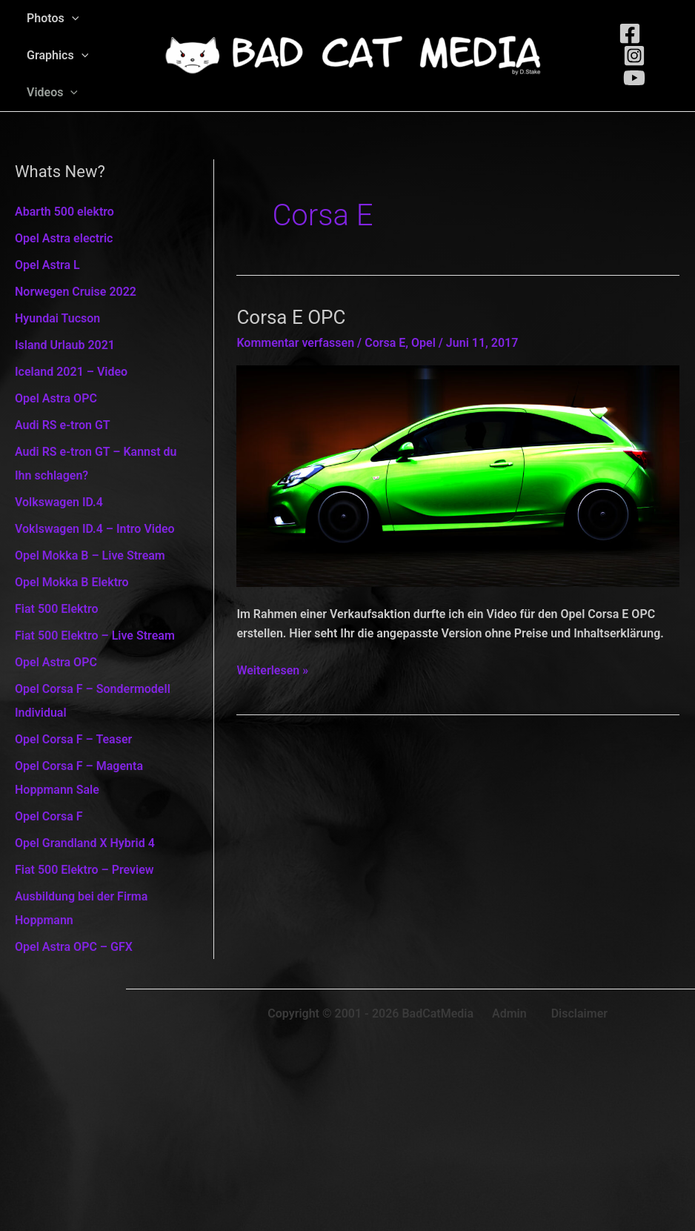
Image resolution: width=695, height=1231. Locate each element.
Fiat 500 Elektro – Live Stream (95, 635)
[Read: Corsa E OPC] (457, 475)
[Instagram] (634, 55)
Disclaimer (579, 1013)
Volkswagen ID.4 (59, 502)
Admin (509, 1013)
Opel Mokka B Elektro (72, 582)
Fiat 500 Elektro (57, 609)
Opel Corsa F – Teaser (73, 739)
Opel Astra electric (64, 238)
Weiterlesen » (272, 670)
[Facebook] (630, 33)
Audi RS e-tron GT (62, 425)
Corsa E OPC (290, 317)
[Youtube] (634, 78)
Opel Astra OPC (56, 398)
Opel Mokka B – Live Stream (90, 555)
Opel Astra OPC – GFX (74, 947)
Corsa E (385, 343)
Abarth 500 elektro (64, 212)
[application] (71, 18)
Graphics (57, 55)
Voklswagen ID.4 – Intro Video (95, 529)
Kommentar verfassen (295, 343)
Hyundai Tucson (57, 318)
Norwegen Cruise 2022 (75, 292)
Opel (423, 343)
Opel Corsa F (49, 816)
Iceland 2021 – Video (71, 372)
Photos (53, 18)
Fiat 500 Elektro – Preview (84, 870)
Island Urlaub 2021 (65, 345)
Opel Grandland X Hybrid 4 (85, 843)
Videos (52, 92)
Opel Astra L (47, 265)
